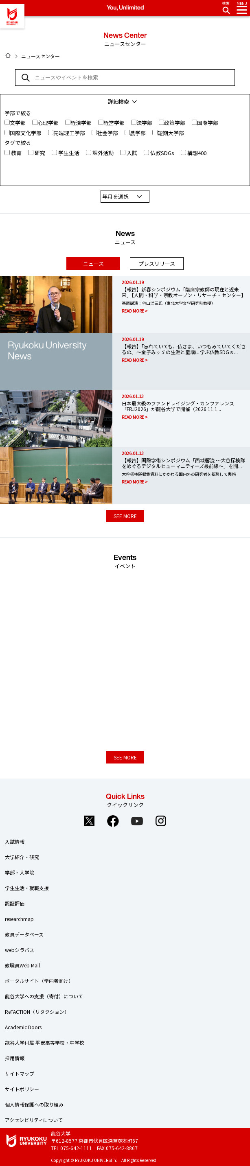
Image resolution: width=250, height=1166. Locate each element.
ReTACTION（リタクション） (37, 1011)
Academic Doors (23, 1027)
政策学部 (174, 123)
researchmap (19, 918)
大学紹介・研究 (22, 856)
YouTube (137, 820)
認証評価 (14, 903)
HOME (8, 55)
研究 (40, 153)
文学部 (18, 123)
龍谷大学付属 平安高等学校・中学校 (44, 1042)
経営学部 (114, 123)
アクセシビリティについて (34, 1119)
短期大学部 (171, 133)
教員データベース (24, 934)
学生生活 (68, 153)
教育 (16, 153)
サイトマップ (19, 1073)
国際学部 (207, 123)
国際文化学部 (26, 133)
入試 (132, 153)
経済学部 (81, 123)
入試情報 (14, 841)
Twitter (89, 820)
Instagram (161, 820)
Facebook (113, 820)
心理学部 (48, 123)
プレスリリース (156, 263)
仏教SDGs (162, 153)
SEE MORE (125, 515)
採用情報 (14, 1057)
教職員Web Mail (22, 965)
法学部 (144, 123)
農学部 (138, 133)
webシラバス (19, 949)
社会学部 (107, 133)
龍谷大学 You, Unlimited (12, 16)
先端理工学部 (69, 133)
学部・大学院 (19, 872)
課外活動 (103, 153)
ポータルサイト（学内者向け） (39, 980)
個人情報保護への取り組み (34, 1104)
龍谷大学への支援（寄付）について (44, 996)
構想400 (196, 153)
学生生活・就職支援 (27, 887)
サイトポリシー (22, 1088)
